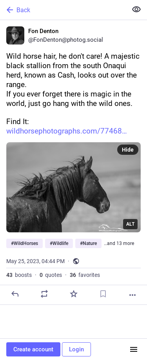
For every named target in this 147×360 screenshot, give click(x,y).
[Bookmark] (103, 294)
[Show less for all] (136, 9)
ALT (130, 224)
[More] (132, 295)
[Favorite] (73, 294)
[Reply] (15, 294)
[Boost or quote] (44, 294)
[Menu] (134, 349)
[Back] (63, 10)
